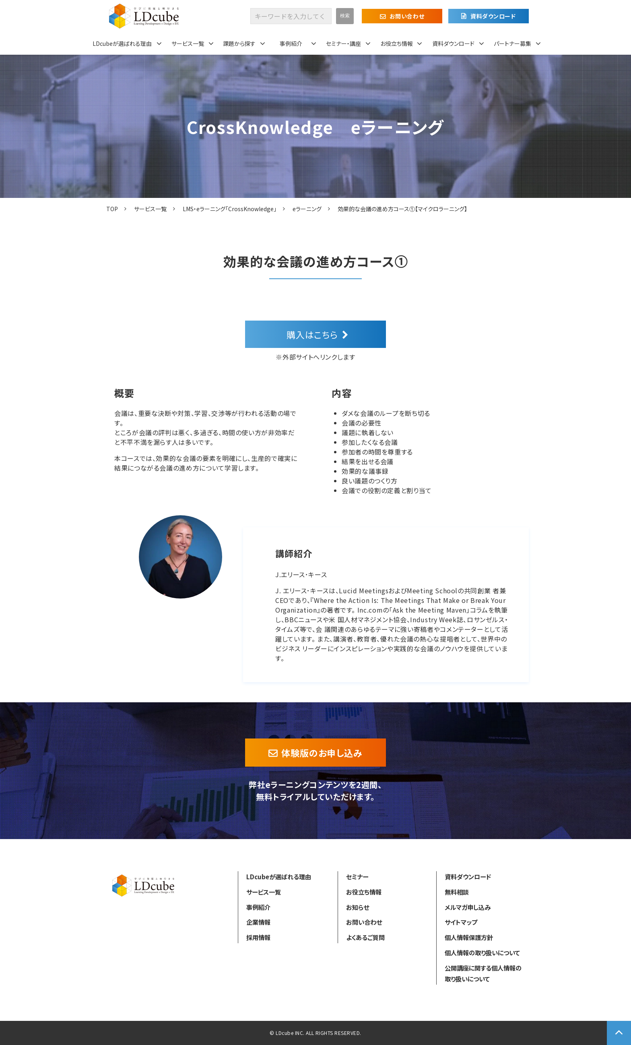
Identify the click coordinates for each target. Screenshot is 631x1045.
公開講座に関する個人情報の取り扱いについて (483, 973)
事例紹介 (291, 43)
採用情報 (258, 937)
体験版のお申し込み (322, 752)
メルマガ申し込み (468, 907)
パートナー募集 (512, 43)
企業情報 (258, 921)
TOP (112, 209)
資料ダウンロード (493, 16)
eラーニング (307, 209)
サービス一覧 (187, 43)
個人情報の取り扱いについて (482, 952)
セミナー (357, 876)
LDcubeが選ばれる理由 (122, 43)
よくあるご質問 (365, 937)
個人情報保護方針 (469, 937)
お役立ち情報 (396, 43)
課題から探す (239, 43)
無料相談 (457, 891)
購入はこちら (312, 334)
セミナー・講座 (343, 43)
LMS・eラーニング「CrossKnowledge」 (229, 209)
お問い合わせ (407, 16)
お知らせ (357, 907)
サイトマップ (461, 921)
